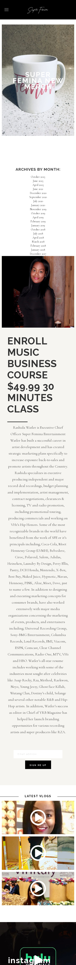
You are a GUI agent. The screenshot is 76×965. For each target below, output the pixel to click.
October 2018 (38, 229)
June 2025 (38, 181)
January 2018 (38, 249)
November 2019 (38, 209)
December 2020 (38, 193)
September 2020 (38, 197)
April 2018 (38, 237)
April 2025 (38, 185)
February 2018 (38, 245)
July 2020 (38, 201)
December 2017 (38, 254)
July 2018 (38, 233)
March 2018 (38, 241)
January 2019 (38, 225)
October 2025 (38, 177)
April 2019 (38, 217)
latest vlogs (38, 796)
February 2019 (38, 221)
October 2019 (38, 213)
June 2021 (38, 189)
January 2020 (38, 205)
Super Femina (38, 10)
